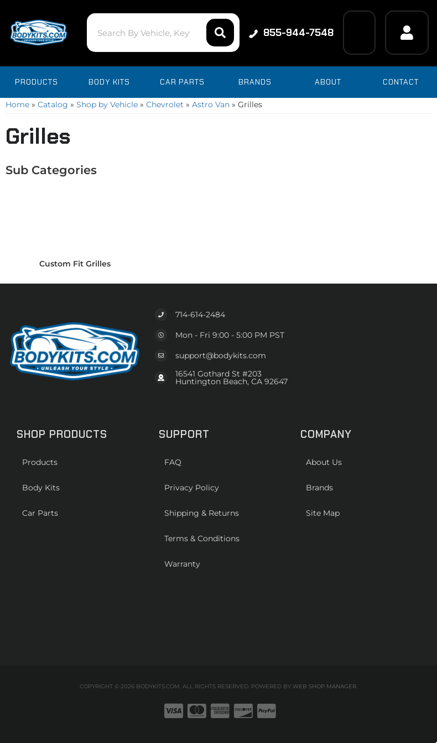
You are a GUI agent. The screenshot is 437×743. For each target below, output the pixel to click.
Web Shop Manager (324, 686)
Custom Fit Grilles (75, 264)
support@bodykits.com (220, 355)
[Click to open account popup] (407, 33)
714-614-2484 (200, 315)
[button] (163, 32)
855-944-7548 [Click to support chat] (291, 32)
